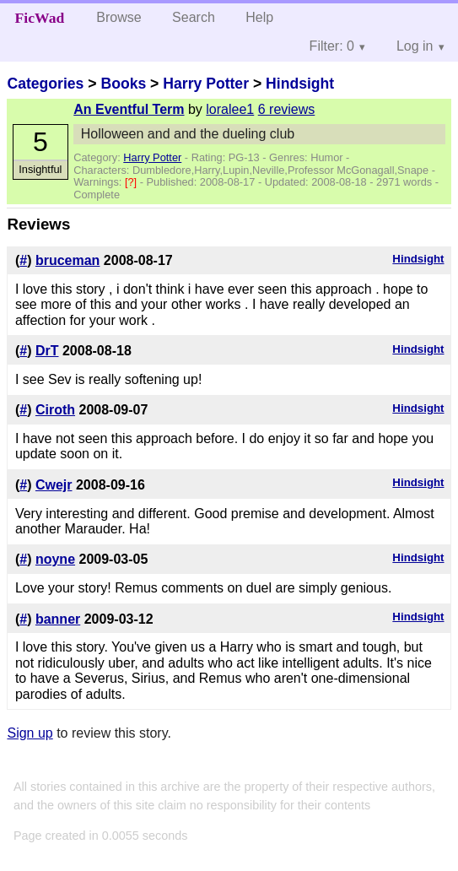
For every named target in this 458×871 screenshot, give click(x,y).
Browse (118, 17)
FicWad (40, 17)
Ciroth (55, 410)
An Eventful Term (128, 109)
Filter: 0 (332, 46)
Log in (415, 46)
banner (57, 619)
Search (193, 17)
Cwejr (54, 485)
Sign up (29, 733)
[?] (132, 182)
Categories (45, 83)
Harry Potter (206, 83)
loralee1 (230, 109)
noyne (55, 559)
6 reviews (286, 109)
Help (259, 17)
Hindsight (300, 83)
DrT (47, 351)
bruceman (67, 260)
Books (123, 83)
